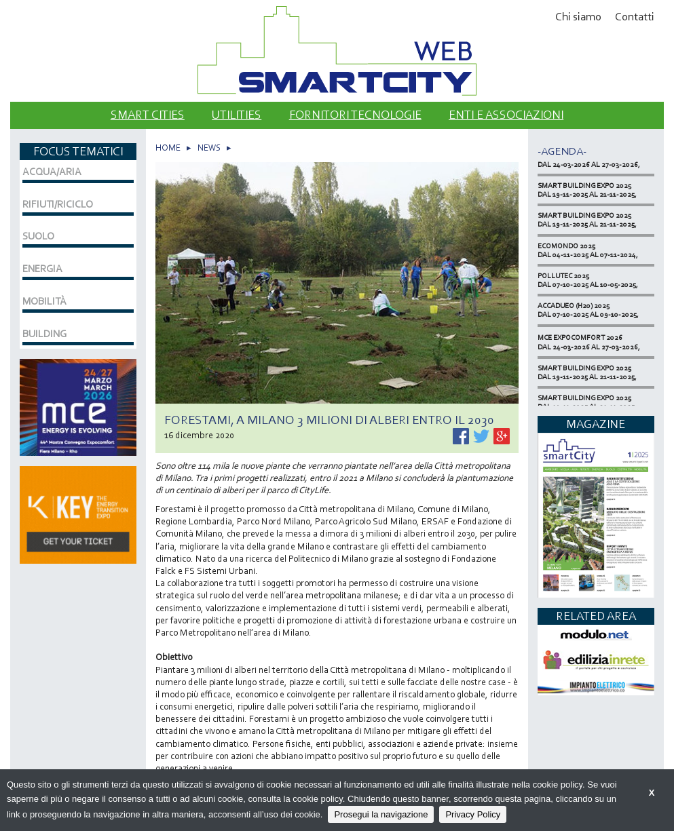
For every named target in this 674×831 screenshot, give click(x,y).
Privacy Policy (472, 814)
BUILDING (44, 334)
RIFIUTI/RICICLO (57, 204)
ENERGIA (42, 269)
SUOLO (38, 236)
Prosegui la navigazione (381, 814)
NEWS (209, 147)
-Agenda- (562, 150)
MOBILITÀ (44, 301)
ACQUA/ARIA (51, 172)
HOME (168, 147)
